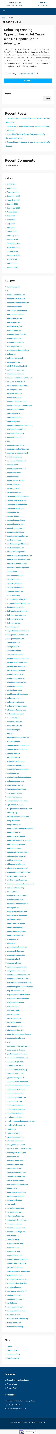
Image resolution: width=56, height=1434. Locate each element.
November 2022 (13, 247)
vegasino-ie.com (13, 1252)
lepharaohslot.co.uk (15, 805)
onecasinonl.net (13, 959)
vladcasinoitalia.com (15, 1267)
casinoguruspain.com (15, 508)
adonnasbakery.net (14, 326)
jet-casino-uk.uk (27, 74)
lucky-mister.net (13, 821)
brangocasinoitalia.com (16, 461)
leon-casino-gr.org (14, 793)
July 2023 (11, 216)
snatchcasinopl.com (15, 1165)
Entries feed (12, 1350)
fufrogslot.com (13, 647)
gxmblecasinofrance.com (17, 694)
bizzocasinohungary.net (16, 429)
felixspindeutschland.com (17, 635)
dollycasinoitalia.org (15, 619)
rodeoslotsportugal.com (16, 1097)
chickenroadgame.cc (15, 548)
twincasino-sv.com (14, 1224)
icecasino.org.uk (13, 730)
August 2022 (12, 259)
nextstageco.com (14, 919)
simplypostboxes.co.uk (16, 1145)
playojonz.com (12, 1006)
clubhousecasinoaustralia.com (19, 556)
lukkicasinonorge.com (16, 844)
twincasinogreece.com (16, 1228)
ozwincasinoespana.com (17, 967)
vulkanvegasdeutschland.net (18, 1271)
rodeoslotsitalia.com (15, 1093)
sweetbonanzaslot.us (15, 1196)
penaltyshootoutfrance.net (17, 979)
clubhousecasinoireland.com (18, 560)
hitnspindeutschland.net (16, 710)
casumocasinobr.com (15, 532)
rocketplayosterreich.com (17, 1082)
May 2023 (11, 224)
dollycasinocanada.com (16, 615)
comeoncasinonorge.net (17, 564)
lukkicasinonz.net (14, 848)
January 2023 (12, 240)
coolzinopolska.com (15, 576)
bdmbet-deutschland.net (17, 366)
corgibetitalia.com (14, 583)
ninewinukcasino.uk (15, 935)
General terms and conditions (18, 1380)
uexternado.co (13, 1236)
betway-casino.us (14, 398)
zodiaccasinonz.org (15, 1327)
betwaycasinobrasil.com (16, 402)
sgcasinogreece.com (15, 1137)
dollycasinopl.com (14, 623)
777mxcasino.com (14, 307)
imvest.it (10, 734)
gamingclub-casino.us (16, 666)
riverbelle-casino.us (15, 1074)
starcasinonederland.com (17, 1184)
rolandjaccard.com (14, 1101)
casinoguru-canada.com (17, 504)
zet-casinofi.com (13, 1315)
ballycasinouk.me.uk (15, 358)
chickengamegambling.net (17, 544)
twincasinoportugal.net (16, 1232)
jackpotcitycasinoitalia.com (18, 746)
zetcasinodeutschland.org (17, 1319)
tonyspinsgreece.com (15, 1208)
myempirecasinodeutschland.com (20, 884)
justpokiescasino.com (15, 761)
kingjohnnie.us (13, 773)
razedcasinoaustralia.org (17, 1070)
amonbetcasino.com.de (16, 334)
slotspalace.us (13, 1157)
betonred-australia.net (16, 382)
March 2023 (12, 232)
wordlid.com (12, 1303)
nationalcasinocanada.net (17, 904)
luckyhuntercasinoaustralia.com (20, 829)
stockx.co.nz (12, 1188)
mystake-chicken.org (15, 888)
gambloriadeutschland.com (18, 659)
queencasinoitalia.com (16, 1050)
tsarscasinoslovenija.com (17, 1220)
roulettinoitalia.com (15, 1113)
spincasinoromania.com (16, 1172)
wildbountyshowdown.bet (17, 1283)
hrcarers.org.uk (13, 718)
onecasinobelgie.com (15, 951)
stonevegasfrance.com (16, 1192)
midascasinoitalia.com (16, 864)
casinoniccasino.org (15, 524)
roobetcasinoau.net (15, 1105)
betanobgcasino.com (15, 374)
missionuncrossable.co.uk (17, 868)
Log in (9, 1346)
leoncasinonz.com (14, 797)
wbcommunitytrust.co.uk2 (17, 1279)
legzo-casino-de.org (15, 785)
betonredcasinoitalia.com (17, 386)
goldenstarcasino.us (15, 686)
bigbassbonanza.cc (15, 413)
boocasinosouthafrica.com (18, 449)
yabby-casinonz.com (15, 1307)
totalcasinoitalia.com (15, 1216)
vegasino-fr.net (13, 1248)
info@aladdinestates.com (15, 5)
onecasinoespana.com (16, 955)
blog (8, 441)
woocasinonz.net (14, 1295)
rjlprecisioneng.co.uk (15, 1078)
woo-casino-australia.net (17, 1291)
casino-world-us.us (14, 492)
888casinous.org (13, 322)
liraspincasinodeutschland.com (19, 809)
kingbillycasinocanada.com (18, 769)
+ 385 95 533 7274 (14, 1405)
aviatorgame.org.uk (14, 346)
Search (8, 94)
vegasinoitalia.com (14, 1256)
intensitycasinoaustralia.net (18, 738)
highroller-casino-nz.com (17, 706)
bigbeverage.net (13, 421)
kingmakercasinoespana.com (19, 777)
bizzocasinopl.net (14, 437)
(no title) (10, 130)
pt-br (9, 1042)
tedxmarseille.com (14, 1200)
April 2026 (11, 184)
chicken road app (14, 540)
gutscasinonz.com (14, 690)
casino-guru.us (13, 489)
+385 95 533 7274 (15, 2)
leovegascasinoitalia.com (17, 801)
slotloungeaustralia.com (16, 1153)
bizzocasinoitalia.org (15, 433)
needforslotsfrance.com (17, 916)
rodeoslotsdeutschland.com (18, 1086)
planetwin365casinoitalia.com (19, 983)
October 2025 (12, 204)
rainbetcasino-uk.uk (15, 1066)
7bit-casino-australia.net (17, 311)
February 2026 (12, 192)
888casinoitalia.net (14, 319)
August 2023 (12, 212)
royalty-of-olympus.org (16, 1125)
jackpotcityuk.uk (13, 753)
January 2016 (12, 267)
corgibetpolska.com (15, 587)
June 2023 (11, 220)
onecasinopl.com (14, 963)
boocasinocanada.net (15, 445)
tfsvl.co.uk (11, 1204)
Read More (28, 81)
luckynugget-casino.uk (16, 836)
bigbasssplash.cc (14, 417)
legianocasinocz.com (15, 781)
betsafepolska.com (14, 390)
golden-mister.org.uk (15, 674)
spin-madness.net (14, 1169)
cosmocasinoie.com (15, 591)
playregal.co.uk (13, 1010)
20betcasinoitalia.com (16, 295)
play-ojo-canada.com (15, 991)
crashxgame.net (13, 595)
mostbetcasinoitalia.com (17, 880)
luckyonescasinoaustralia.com (19, 840)
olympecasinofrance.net (17, 947)
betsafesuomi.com (14, 394)
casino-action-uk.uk (15, 481)
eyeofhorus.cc (13, 627)
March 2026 (12, 188)
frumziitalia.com (13, 643)
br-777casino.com (14, 457)
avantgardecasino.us (15, 342)
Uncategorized (13, 1240)
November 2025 (13, 200)
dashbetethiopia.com (15, 607)
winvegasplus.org (14, 1287)
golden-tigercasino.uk (16, 678)
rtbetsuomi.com (13, 1133)
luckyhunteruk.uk (14, 832)
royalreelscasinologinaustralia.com (21, 1121)
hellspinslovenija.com (15, 702)
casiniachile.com (14, 473)
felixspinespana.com (15, 639)
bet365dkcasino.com (15, 370)
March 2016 (12, 263)
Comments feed (13, 1354)
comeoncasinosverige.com (18, 568)
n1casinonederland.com (17, 896)
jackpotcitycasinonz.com (17, 749)
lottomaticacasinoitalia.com (18, 817)
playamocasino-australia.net (18, 995)
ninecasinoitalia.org (15, 927)
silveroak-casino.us (15, 1141)
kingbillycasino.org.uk (15, 765)
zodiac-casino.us (14, 1323)
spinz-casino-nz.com (15, 1180)
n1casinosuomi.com (15, 900)
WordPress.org (13, 1358)
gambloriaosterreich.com (17, 662)
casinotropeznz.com (15, 528)
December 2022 (13, 244)
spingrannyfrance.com (16, 1176)
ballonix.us (11, 354)
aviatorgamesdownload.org (18, 350)
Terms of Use (12, 1384)
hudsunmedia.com (14, 722)
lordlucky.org (12, 813)
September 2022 (13, 255)
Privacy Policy (12, 1388)
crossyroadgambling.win (17, 599)
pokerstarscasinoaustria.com (19, 1034)
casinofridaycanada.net (16, 500)
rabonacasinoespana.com (17, 1058)
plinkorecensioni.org (15, 1030)
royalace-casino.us (14, 1117)
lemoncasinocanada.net (16, 789)
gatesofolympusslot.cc (16, 670)
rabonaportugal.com (15, 1062)
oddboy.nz (11, 943)
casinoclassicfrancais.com (18, 496)
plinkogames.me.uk (14, 1026)
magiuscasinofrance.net (17, 852)
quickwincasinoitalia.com (17, 1054)
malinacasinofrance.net (16, 856)
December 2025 (13, 196)
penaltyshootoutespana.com (18, 975)
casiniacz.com (13, 477)
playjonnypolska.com (15, 1002)
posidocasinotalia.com (16, 1038)
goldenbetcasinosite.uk (16, 682)
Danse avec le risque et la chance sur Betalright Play (28, 126)
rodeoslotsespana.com (16, 1089)
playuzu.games (13, 1014)
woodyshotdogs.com (15, 1299)
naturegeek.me (13, 908)
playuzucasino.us (14, 1018)
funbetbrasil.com (14, 651)
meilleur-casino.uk (14, 860)
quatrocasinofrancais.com (17, 1046)
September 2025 (13, 208)
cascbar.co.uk (12, 465)
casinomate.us (13, 512)
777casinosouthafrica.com (18, 303)
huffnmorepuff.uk (14, 726)
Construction (12, 572)
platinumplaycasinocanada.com (20, 987)
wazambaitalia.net (14, 1275)
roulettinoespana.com (16, 1109)
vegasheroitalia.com (15, 1244)
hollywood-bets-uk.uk (15, 714)
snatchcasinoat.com (15, 1161)
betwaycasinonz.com (15, 409)
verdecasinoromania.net (17, 1263)
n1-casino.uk (12, 892)
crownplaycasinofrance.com (18, 603)
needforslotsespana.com (17, 912)
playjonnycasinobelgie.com (18, 999)
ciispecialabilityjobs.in (16, 552)
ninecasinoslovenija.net (16, 931)
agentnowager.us (14, 330)
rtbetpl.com (11, 1129)
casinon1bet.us (13, 516)
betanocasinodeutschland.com (19, 378)
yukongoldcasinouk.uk (16, 1311)
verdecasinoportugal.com (17, 1259)
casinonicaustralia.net (16, 520)
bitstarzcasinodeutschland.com (19, 425)
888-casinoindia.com (15, 315)
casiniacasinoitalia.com (16, 469)
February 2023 (12, 236)
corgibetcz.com (13, 579)
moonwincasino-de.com (16, 876)
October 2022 (12, 251)
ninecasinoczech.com (16, 923)
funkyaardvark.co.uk (15, 655)
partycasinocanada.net (16, 971)
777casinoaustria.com (16, 299)
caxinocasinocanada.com (17, 536)
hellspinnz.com (13, 698)
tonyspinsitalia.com (14, 1212)
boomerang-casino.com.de (18, 453)
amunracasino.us (14, 338)
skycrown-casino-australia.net (19, 1149)
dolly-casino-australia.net (17, 611)
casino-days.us (13, 485)
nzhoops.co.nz (13, 939)
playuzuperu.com (14, 1022)
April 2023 (11, 228)
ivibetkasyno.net (13, 742)
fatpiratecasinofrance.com (18, 631)
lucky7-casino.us (14, 825)
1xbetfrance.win (13, 287)
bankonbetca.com (14, 362)
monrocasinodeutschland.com (19, 872)
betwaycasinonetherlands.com (19, 406)
